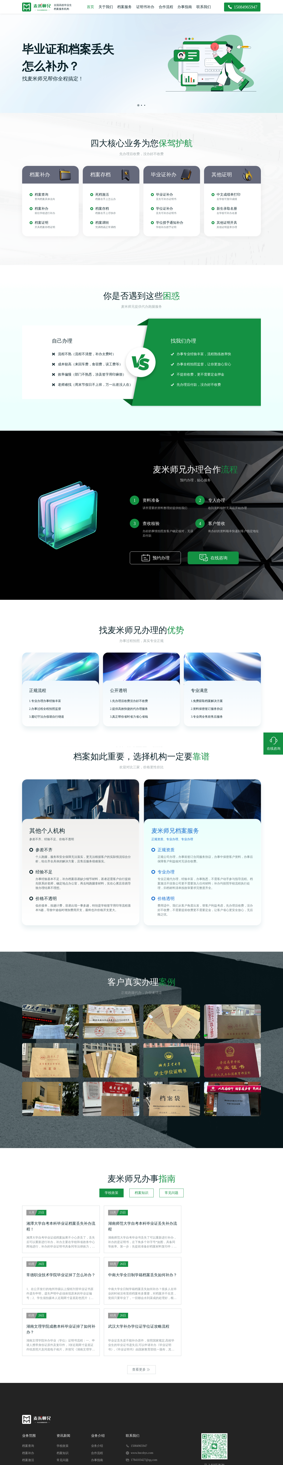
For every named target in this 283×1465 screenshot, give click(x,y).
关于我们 (106, 7)
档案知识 (141, 1352)
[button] (138, 105)
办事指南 (185, 7)
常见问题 (171, 1352)
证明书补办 (145, 7)
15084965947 (246, 6)
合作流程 (166, 7)
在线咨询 (213, 706)
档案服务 (124, 7)
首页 (90, 7)
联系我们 (204, 7)
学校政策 (111, 1352)
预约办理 (155, 706)
